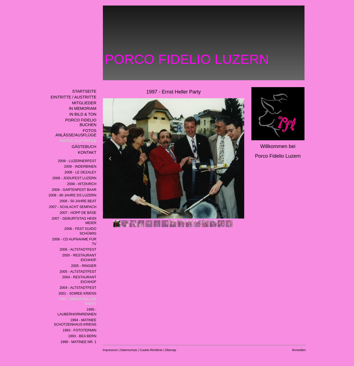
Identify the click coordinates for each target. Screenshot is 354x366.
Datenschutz (128, 350)
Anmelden (299, 350)
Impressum (110, 350)
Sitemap (170, 350)
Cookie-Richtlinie (151, 350)
